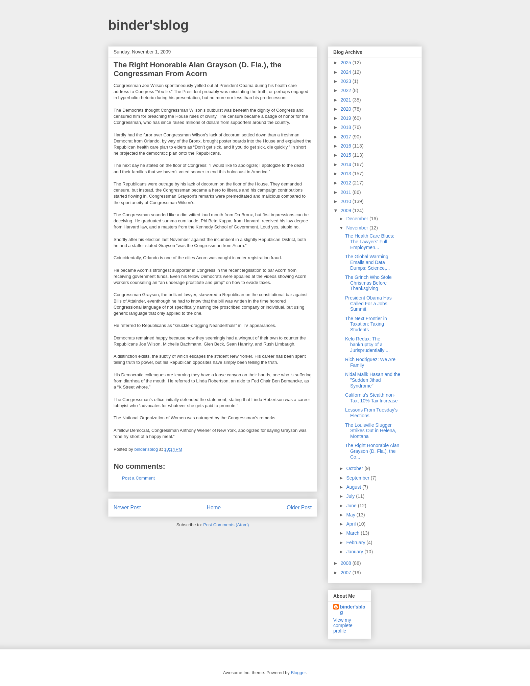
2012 (347, 182)
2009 (347, 210)
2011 (347, 192)
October (355, 468)
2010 (347, 201)
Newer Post (127, 507)
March (353, 533)
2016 (347, 146)
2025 (347, 62)
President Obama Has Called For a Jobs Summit (368, 303)
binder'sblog (148, 25)
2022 (347, 90)
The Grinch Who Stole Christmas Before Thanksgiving (368, 282)
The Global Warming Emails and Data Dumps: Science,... (367, 262)
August (354, 487)
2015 (347, 155)
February (356, 542)
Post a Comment (138, 478)
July (351, 496)
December (357, 218)
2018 (347, 127)
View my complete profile (343, 625)
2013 (347, 173)
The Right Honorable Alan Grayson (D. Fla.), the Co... (372, 451)
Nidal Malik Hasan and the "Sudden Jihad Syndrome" (372, 380)
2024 (347, 72)
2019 (347, 118)
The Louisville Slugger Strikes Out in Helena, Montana (370, 430)
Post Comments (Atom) (226, 524)
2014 (347, 164)
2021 (347, 100)
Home (214, 507)
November (357, 227)
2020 (347, 109)
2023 (347, 81)
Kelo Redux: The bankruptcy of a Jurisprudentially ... (367, 344)
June (352, 505)
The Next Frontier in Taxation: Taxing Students (366, 324)
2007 (347, 572)
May (351, 514)
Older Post (299, 507)
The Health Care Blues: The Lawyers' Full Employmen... (369, 241)
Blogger (298, 672)
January (355, 551)
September (358, 478)
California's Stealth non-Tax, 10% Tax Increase (371, 397)
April (351, 524)
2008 (347, 563)
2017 (347, 136)
